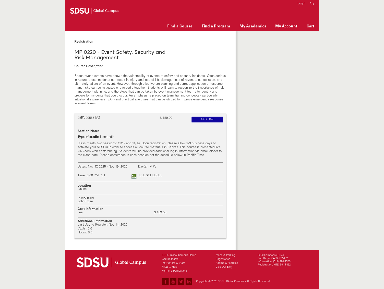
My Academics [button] (253, 26)
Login (301, 3)
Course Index (170, 259)
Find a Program (216, 26)
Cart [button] (310, 26)
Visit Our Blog (224, 267)
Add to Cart (212, 119)
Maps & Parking (225, 255)
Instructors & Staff (173, 263)
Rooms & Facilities (227, 263)
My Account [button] (286, 26)
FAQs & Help (169, 267)
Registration (223, 259)
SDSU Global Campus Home (179, 255)
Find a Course (179, 26)
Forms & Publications (175, 271)
